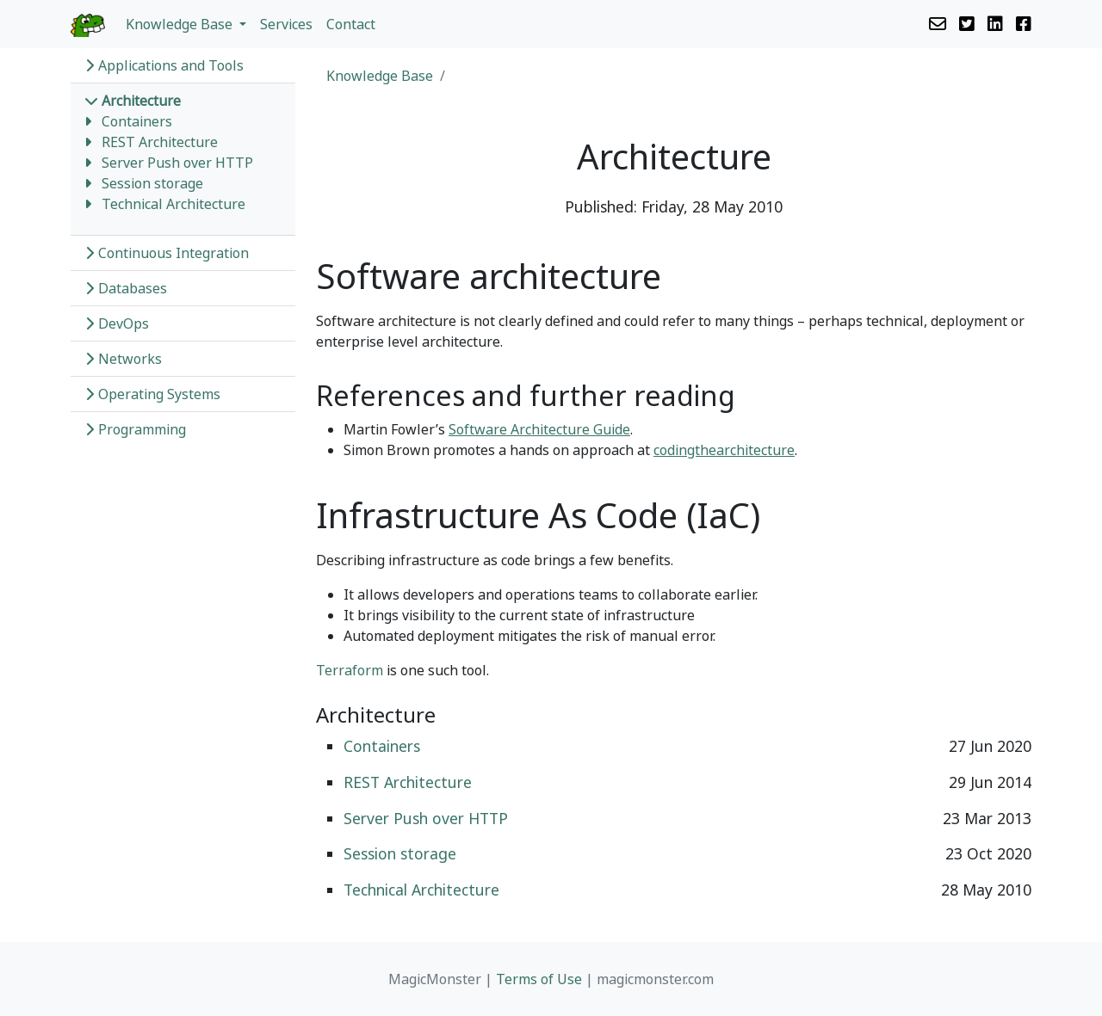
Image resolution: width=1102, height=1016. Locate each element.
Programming (135, 429)
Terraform (349, 670)
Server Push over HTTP (177, 162)
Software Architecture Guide (539, 429)
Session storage (152, 183)
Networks (123, 358)
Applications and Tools (164, 65)
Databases (125, 288)
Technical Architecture (173, 203)
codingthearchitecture (724, 449)
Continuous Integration (166, 252)
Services (286, 24)
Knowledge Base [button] (181, 24)
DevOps (116, 323)
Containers (137, 121)
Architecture (132, 100)
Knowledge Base (379, 75)
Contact (350, 24)
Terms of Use (539, 979)
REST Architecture (160, 141)
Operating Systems (152, 394)
